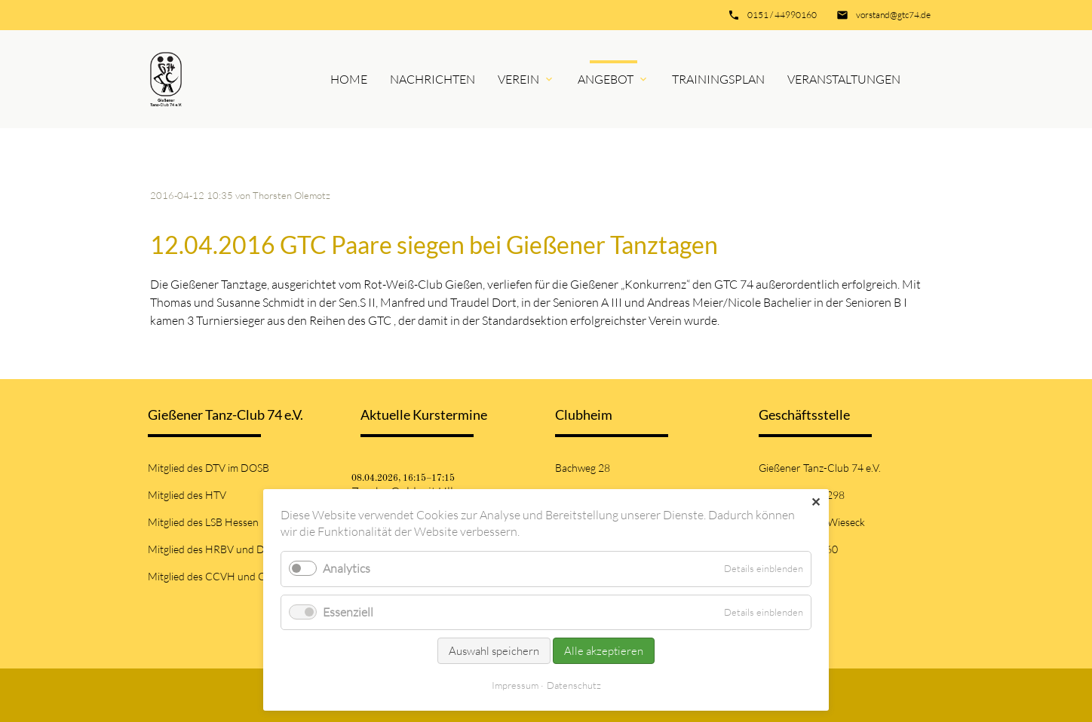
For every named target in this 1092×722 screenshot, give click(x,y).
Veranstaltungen (843, 79)
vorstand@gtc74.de (893, 14)
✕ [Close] (816, 501)
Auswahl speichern (494, 651)
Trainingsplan (718, 79)
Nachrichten (432, 79)
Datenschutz (574, 685)
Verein (518, 79)
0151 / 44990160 (782, 14)
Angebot (605, 79)
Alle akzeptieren (603, 651)
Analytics (346, 568)
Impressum (515, 685)
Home (348, 79)
